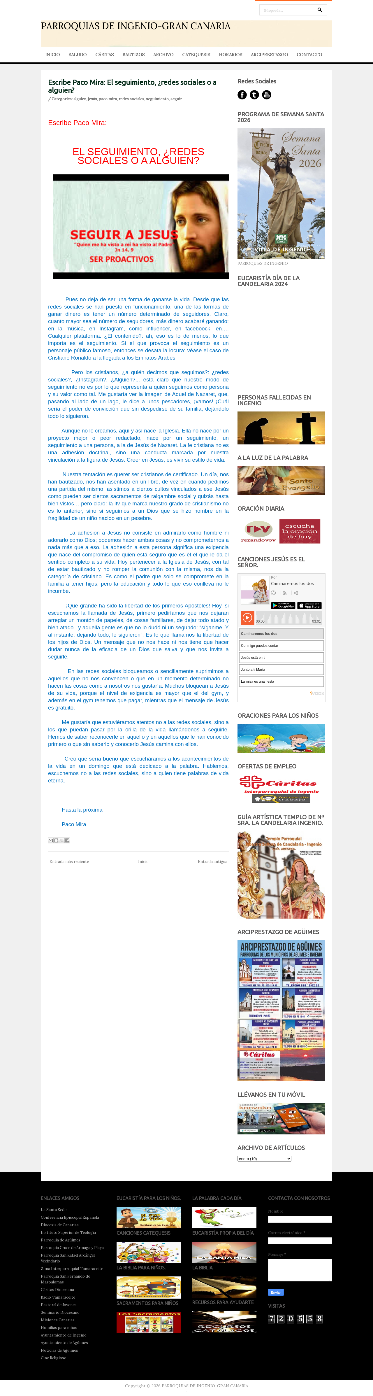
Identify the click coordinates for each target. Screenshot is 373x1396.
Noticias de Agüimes (59, 1350)
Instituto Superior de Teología (68, 1232)
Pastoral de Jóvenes (59, 1304)
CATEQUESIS (196, 54)
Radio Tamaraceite (58, 1297)
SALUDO (77, 54)
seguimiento (157, 99)
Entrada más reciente (69, 861)
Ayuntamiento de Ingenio (64, 1335)
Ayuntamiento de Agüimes (64, 1342)
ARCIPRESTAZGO (269, 54)
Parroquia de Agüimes (60, 1240)
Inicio (143, 861)
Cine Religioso (53, 1357)
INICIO (52, 54)
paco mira (108, 99)
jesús (92, 99)
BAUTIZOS (133, 54)
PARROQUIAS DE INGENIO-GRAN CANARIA (136, 26)
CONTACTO (309, 54)
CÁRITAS (104, 54)
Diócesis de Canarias (60, 1224)
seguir (176, 99)
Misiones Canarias (58, 1320)
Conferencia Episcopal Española (70, 1217)
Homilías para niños (59, 1327)
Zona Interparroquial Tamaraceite (72, 1268)
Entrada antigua (212, 861)
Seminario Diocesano (60, 1312)
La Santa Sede (53, 1209)
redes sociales (131, 99)
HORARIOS (230, 54)
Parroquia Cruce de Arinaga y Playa (72, 1247)
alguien (79, 99)
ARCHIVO (163, 54)
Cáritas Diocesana (57, 1289)
